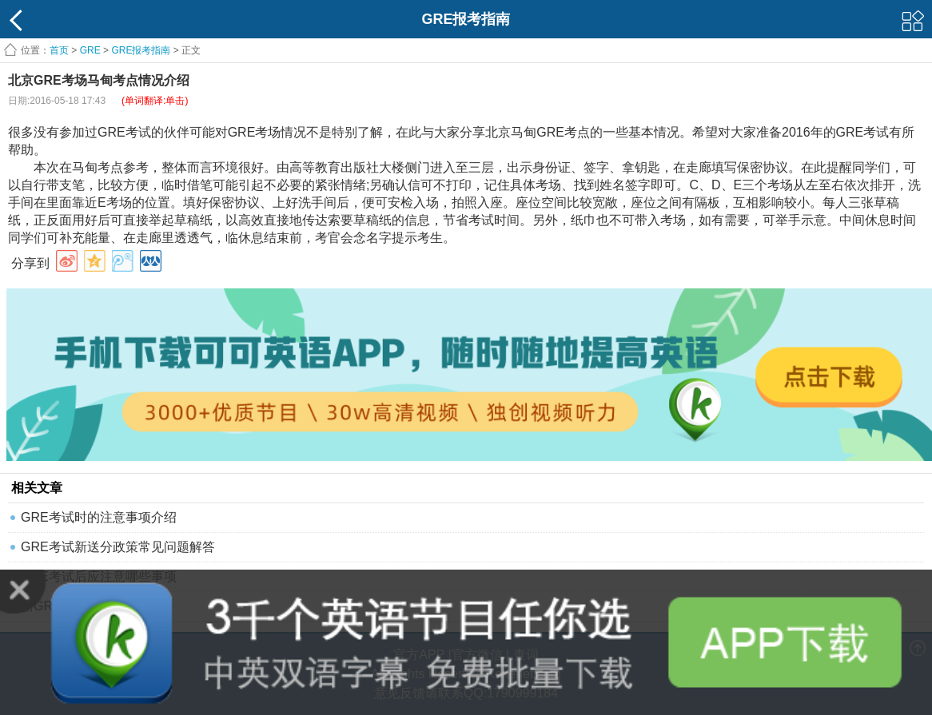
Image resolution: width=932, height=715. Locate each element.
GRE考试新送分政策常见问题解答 (118, 547)
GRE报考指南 (140, 50)
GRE (90, 50)
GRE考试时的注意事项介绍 (99, 517)
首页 (59, 50)
